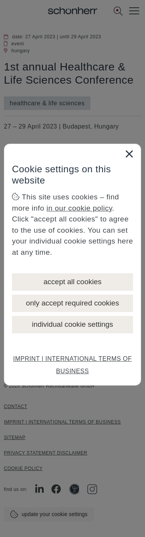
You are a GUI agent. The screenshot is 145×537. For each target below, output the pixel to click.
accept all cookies (73, 282)
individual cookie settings (72, 324)
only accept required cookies (72, 303)
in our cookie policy (79, 208)
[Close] (129, 154)
